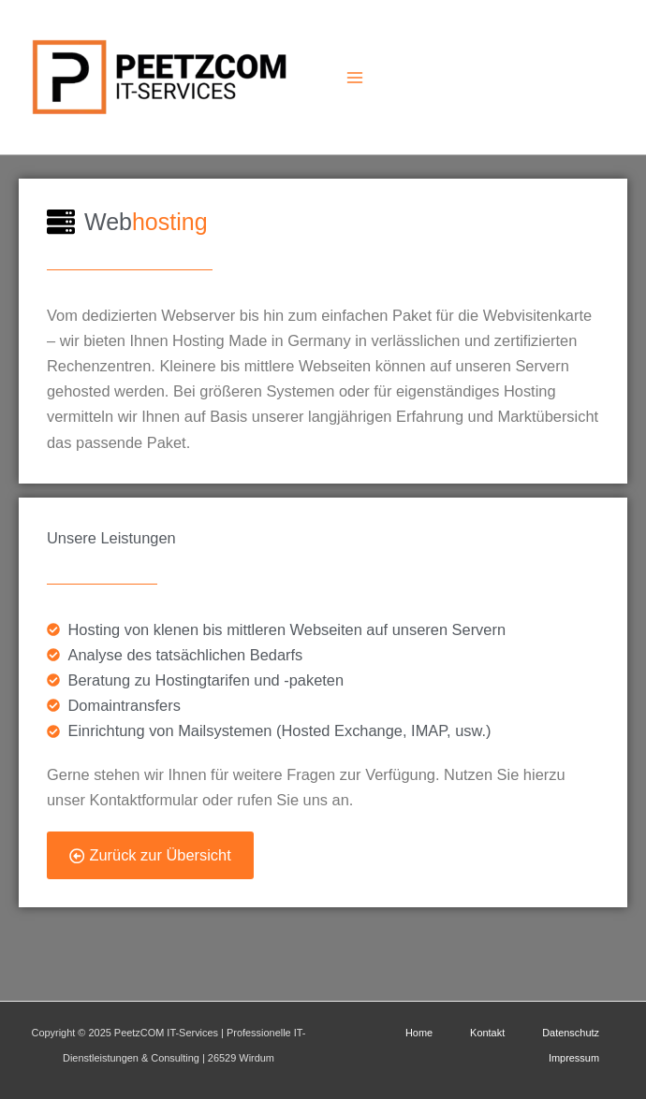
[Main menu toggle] (354, 77)
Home (419, 1032)
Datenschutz (570, 1032)
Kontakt (487, 1032)
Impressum (574, 1057)
